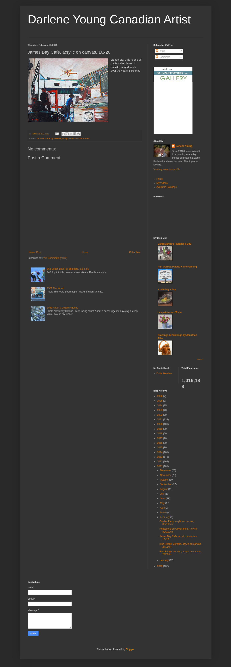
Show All (199, 360)
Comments (163, 57)
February (165, 517)
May (162, 503)
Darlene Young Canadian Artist (109, 19)
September (166, 484)
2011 (160, 466)
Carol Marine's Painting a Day (174, 243)
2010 (160, 566)
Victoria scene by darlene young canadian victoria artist (63, 138)
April (162, 507)
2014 (160, 452)
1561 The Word (55, 288)
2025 (160, 400)
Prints (160, 178)
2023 (160, 410)
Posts (160, 50)
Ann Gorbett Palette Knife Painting (177, 266)
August (164, 489)
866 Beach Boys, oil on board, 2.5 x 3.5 (68, 268)
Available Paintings (167, 187)
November (166, 475)
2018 (160, 433)
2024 (160, 405)
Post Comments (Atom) (54, 258)
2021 (160, 419)
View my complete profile (167, 169)
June (163, 498)
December (166, 470)
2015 (160, 447)
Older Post (135, 252)
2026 (160, 396)
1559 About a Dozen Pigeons (62, 307)
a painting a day (167, 289)
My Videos (162, 183)
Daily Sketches (164, 373)
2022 (160, 415)
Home (85, 252)
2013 (160, 457)
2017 (160, 438)
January (164, 560)
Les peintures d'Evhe (170, 312)
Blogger (130, 649)
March (163, 512)
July (162, 493)
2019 (160, 429)
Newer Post (35, 252)
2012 (160, 461)
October (164, 479)
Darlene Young (184, 146)
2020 (160, 424)
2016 (160, 443)
